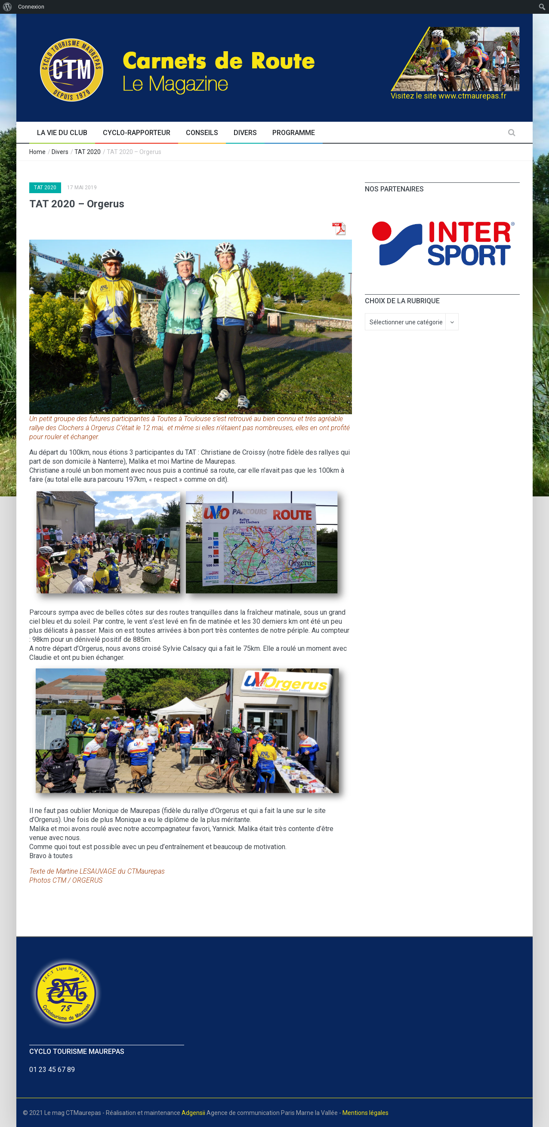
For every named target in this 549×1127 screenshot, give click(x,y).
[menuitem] (7, 7)
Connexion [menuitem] (31, 6)
